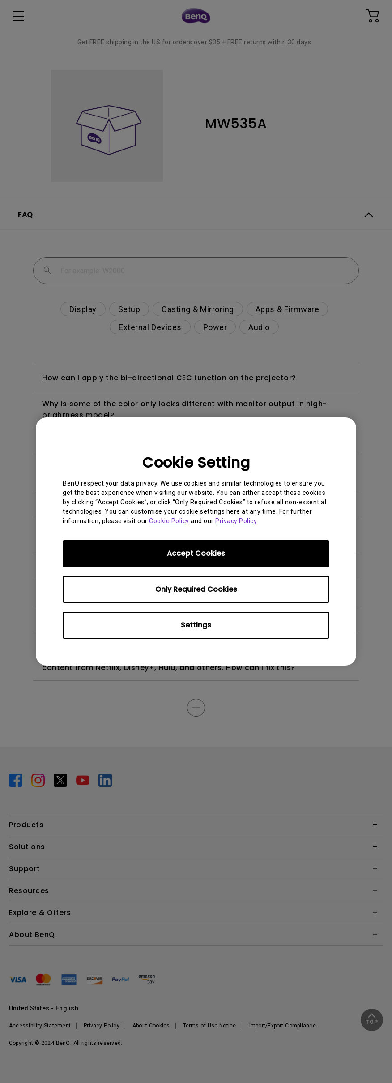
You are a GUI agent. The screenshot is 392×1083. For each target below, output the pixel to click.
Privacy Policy (235, 520)
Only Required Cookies (196, 589)
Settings (196, 625)
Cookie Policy (169, 520)
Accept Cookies (196, 553)
